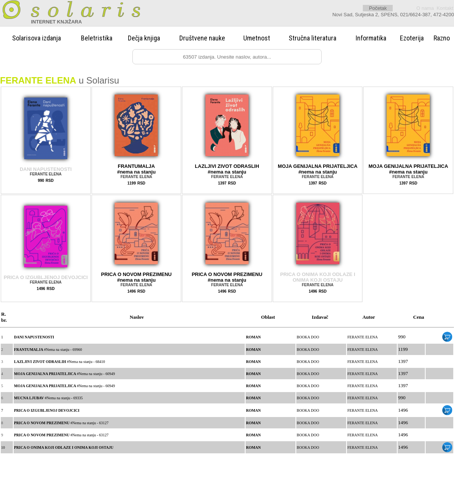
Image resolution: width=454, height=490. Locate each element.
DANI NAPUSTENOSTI (46, 169)
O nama (425, 8)
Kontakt (445, 8)
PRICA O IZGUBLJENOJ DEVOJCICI (46, 277)
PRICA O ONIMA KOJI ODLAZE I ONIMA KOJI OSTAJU (317, 277)
